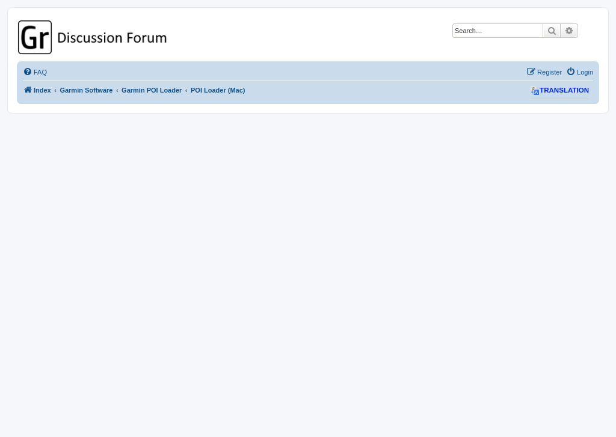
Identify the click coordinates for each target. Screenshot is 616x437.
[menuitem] (35, 72)
